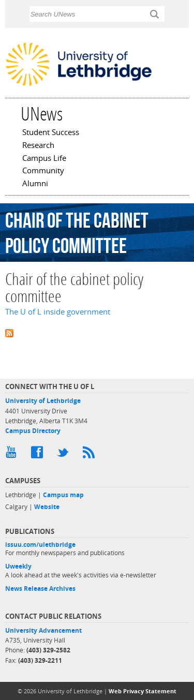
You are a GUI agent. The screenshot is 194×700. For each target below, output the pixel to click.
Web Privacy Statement (142, 691)
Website (46, 507)
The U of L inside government (57, 311)
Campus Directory (33, 431)
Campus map (63, 495)
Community (43, 171)
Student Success (50, 133)
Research (38, 146)
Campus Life (44, 158)
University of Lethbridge (43, 401)
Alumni (35, 184)
